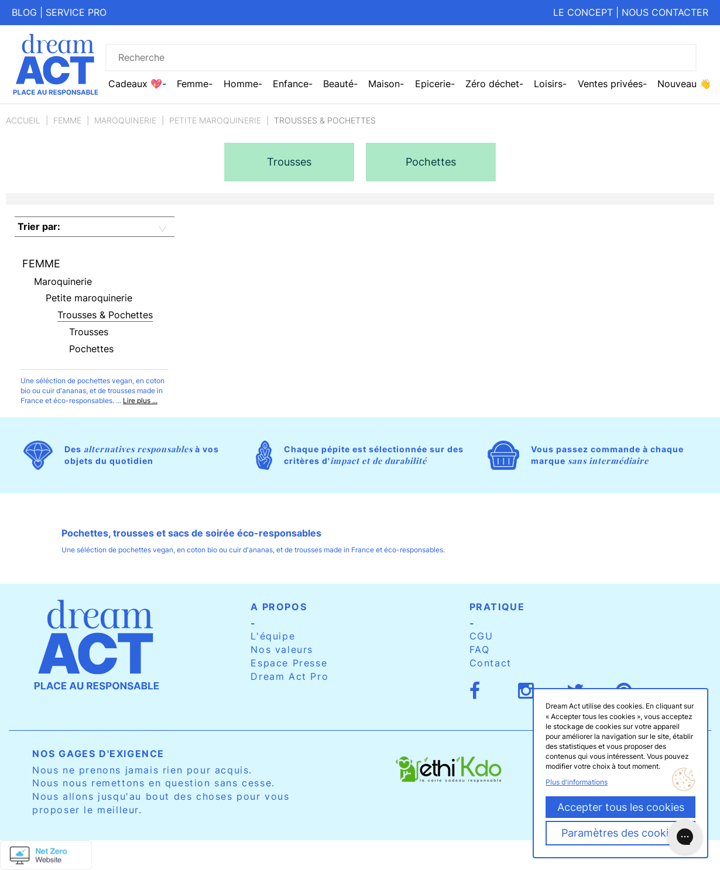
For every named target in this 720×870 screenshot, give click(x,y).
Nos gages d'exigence (98, 753)
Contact (490, 663)
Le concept (583, 12)
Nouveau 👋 (684, 84)
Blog (24, 12)
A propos (279, 607)
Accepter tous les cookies (620, 807)
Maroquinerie (125, 120)
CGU (481, 636)
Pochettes (91, 349)
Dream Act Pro (289, 676)
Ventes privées (610, 84)
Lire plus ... (140, 400)
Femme (67, 120)
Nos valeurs (282, 649)
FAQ (479, 649)
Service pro (76, 12)
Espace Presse (289, 663)
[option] (289, 162)
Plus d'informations (577, 782)
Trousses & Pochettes (105, 315)
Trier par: (39, 226)
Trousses (88, 332)
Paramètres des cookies (620, 833)
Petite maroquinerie (215, 120)
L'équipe (273, 636)
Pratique (497, 607)
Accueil (23, 120)
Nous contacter (665, 12)
